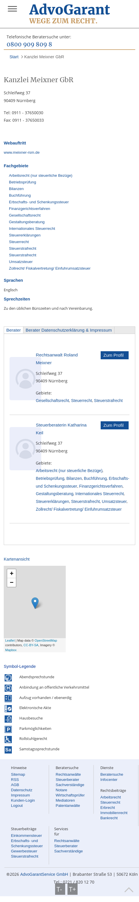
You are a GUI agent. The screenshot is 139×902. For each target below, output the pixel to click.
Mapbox (10, 650)
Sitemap (18, 774)
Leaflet (10, 640)
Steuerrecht (19, 242)
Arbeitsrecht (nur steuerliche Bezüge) (40, 175)
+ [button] (12, 573)
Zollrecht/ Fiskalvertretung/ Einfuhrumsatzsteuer (50, 268)
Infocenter (108, 779)
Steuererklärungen (25, 235)
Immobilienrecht (113, 813)
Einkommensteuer (26, 835)
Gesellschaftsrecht (25, 215)
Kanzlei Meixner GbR (44, 57)
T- (60, 889)
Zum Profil (114, 355)
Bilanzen (16, 189)
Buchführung (20, 195)
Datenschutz (21, 790)
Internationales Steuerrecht (32, 228)
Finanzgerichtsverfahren (29, 208)
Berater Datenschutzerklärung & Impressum (69, 330)
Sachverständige (70, 785)
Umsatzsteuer (21, 262)
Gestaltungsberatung (27, 222)
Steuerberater (67, 779)
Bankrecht (109, 818)
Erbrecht (107, 807)
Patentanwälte (68, 805)
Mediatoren (65, 800)
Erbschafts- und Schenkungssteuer (39, 202)
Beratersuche (111, 774)
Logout (17, 805)
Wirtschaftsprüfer (70, 795)
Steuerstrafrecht (22, 248)
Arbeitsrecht (110, 797)
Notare (61, 790)
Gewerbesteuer (24, 851)
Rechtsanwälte (68, 774)
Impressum (20, 795)
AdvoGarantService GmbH (44, 874)
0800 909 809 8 (29, 45)
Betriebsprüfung (22, 182)
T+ (72, 889)
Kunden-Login (23, 800)
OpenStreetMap (46, 640)
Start (14, 57)
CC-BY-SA (31, 645)
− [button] (12, 582)
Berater (13, 330)
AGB (15, 785)
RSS (15, 779)
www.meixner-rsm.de (22, 152)
